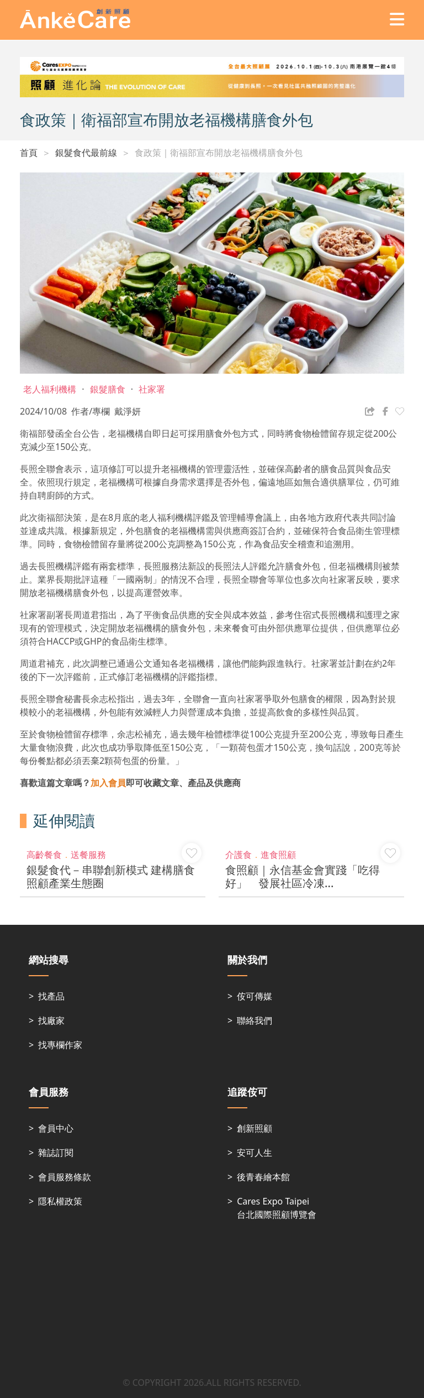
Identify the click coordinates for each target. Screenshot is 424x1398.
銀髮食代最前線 (86, 152)
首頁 (29, 152)
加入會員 (108, 783)
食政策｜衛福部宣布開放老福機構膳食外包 (219, 152)
